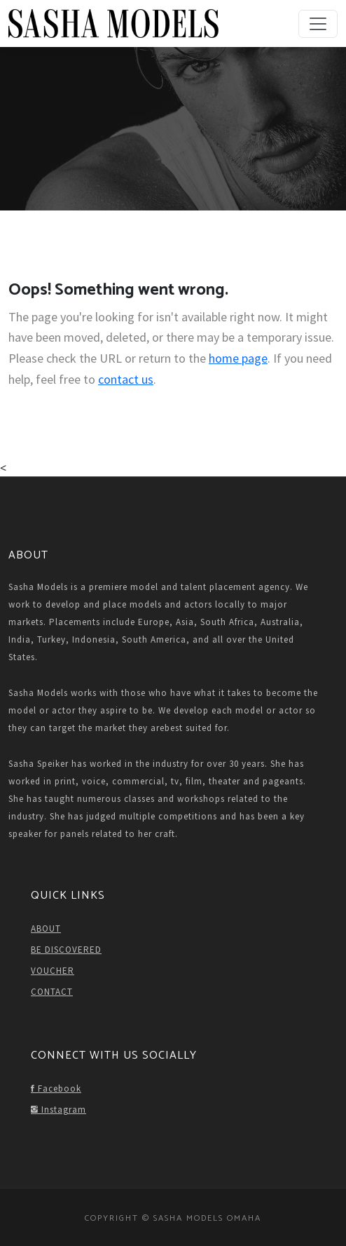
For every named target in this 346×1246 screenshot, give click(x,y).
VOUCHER (52, 971)
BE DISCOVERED (66, 950)
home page (238, 358)
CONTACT (52, 992)
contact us (125, 379)
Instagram (58, 1110)
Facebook (56, 1088)
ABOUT (46, 928)
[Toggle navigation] (318, 24)
